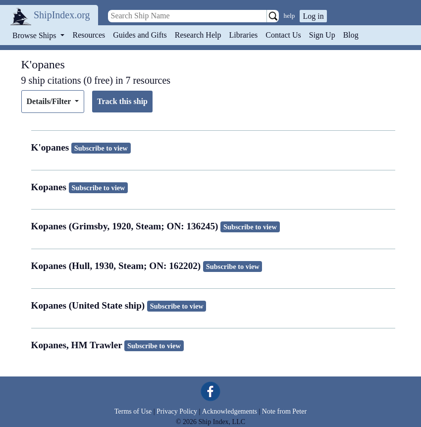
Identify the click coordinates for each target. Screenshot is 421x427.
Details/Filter (50, 101)
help (289, 15)
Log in (313, 16)
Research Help (198, 35)
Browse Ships (35, 35)
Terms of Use (133, 411)
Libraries (243, 35)
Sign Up (322, 35)
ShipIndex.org (62, 14)
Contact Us (283, 35)
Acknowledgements (229, 411)
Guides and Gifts (139, 35)
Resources (89, 35)
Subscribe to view (101, 148)
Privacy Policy (177, 411)
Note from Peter (284, 411)
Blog (351, 35)
